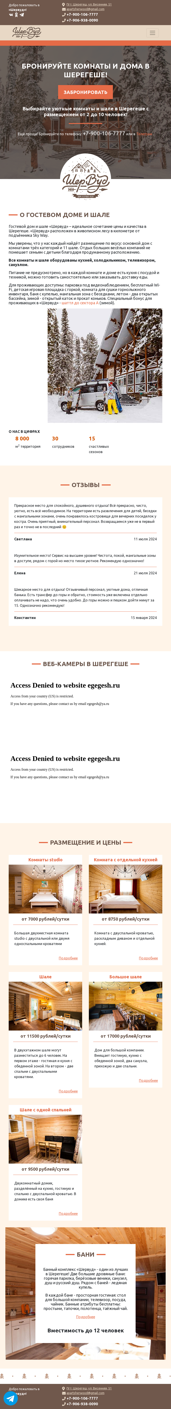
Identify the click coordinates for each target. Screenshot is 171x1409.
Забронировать (85, 92)
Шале (45, 976)
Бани (85, 1254)
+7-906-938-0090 (82, 20)
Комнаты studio (45, 859)
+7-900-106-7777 (82, 14)
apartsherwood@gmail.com (85, 9)
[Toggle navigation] (152, 32)
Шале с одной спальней (45, 1109)
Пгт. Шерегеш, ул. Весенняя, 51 (89, 4)
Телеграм (144, 134)
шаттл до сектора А (80, 303)
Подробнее (68, 958)
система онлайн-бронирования (35, 43)
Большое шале (125, 976)
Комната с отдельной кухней (125, 859)
